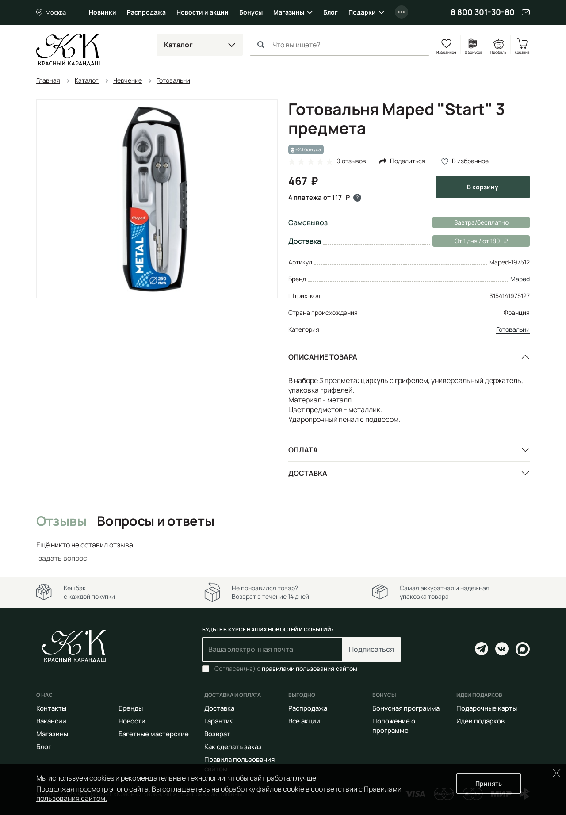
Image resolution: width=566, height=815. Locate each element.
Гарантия (218, 721)
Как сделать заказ (233, 746)
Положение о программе (393, 725)
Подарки (362, 12)
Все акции (304, 721)
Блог (330, 12)
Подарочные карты (486, 708)
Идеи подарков (480, 721)
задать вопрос (62, 558)
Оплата (303, 450)
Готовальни (513, 329)
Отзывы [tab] (61, 521)
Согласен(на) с (285, 668)
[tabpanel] (283, 551)
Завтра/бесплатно (481, 222)
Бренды (131, 708)
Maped (520, 279)
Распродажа (146, 12)
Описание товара (322, 357)
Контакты (51, 708)
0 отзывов (351, 161)
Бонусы (251, 12)
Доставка (307, 473)
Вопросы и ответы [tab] (155, 521)
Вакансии (51, 721)
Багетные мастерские (154, 733)
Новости (132, 721)
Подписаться (371, 649)
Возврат (217, 733)
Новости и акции (202, 12)
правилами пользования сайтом (309, 668)
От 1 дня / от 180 (470, 241)
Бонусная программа (406, 708)
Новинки (102, 12)
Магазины (288, 12)
